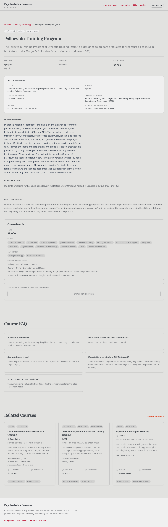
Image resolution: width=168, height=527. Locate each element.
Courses (107, 5)
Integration (146, 242)
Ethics (82, 247)
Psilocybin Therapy (23, 24)
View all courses (155, 416)
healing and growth (104, 242)
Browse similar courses (84, 294)
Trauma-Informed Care (97, 247)
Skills (134, 5)
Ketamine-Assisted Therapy (47, 247)
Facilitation (13, 247)
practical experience (48, 242)
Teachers (143, 5)
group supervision (67, 242)
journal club (32, 242)
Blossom (157, 5)
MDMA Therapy (33, 481)
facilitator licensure (16, 242)
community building (85, 242)
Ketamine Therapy (16, 481)
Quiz (115, 5)
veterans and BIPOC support (127, 242)
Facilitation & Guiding (35, 255)
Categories (125, 5)
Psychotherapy (27, 247)
